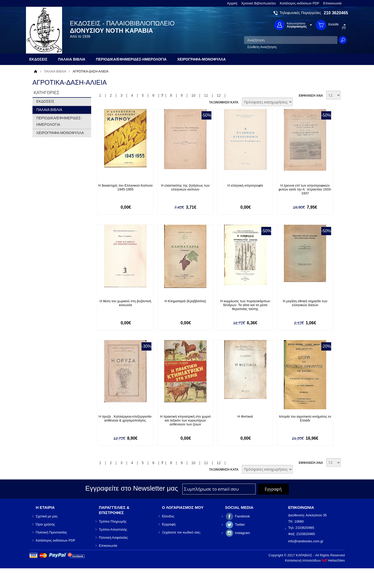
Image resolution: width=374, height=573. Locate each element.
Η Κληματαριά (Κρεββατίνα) (185, 301)
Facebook (242, 516)
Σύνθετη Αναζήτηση (262, 47)
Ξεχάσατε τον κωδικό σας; (181, 532)
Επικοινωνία (332, 3)
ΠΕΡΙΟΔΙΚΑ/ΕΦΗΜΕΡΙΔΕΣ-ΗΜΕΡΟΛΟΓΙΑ (59, 121)
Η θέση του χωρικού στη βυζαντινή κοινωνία (125, 303)
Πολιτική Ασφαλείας (113, 537)
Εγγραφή (169, 524)
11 (206, 95)
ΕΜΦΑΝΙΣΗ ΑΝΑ (311, 95)
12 (219, 95)
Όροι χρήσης (45, 524)
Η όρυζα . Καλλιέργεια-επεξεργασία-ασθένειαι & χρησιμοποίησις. (125, 418)
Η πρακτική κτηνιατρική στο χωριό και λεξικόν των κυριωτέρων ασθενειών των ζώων (185, 420)
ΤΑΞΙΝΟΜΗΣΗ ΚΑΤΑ (223, 102)
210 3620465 (336, 13)
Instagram (242, 533)
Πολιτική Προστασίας (51, 532)
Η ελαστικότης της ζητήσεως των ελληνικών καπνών (185, 187)
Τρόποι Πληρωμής (113, 521)
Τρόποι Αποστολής (113, 529)
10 (193, 95)
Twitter (240, 524)
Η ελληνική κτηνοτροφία (245, 185)
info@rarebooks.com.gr (305, 541)
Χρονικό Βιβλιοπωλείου (258, 3)
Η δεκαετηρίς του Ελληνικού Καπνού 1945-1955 (125, 187)
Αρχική (232, 3)
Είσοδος (168, 516)
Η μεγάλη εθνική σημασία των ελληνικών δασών (305, 303)
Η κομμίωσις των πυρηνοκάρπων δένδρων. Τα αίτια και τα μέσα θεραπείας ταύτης (245, 305)
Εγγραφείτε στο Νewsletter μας (131, 488)
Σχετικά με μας (47, 516)
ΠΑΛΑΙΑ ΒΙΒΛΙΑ (55, 71)
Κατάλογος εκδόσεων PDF (299, 3)
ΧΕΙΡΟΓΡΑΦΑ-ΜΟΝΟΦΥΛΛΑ (60, 133)
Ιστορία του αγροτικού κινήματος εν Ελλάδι (305, 418)
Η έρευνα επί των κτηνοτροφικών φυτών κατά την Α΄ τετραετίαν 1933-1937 (305, 189)
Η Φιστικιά (245, 416)
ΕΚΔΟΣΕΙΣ (45, 101)
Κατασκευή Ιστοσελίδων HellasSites (315, 560)
